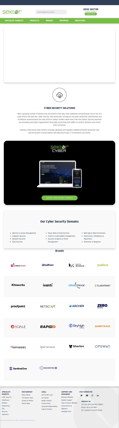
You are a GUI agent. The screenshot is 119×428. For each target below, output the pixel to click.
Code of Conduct (47, 409)
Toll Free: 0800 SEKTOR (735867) (92, 404)
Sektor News (26, 403)
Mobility (4, 403)
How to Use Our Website (69, 403)
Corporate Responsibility (49, 406)
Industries (80, 21)
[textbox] (51, 12)
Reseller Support (66, 400)
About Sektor (26, 395)
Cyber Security (6, 397)
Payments (5, 414)
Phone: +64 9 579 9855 (89, 407)
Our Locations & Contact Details (91, 410)
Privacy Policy (46, 403)
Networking (6, 406)
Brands (49, 21)
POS (3, 409)
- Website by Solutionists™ (27, 420)
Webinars (63, 21)
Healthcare (5, 400)
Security (4, 411)
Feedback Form (66, 411)
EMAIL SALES (91, 14)
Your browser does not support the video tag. (59, 54)
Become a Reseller (67, 397)
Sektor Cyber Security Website (59, 198)
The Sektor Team (27, 398)
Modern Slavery (47, 401)
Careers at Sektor (27, 401)
